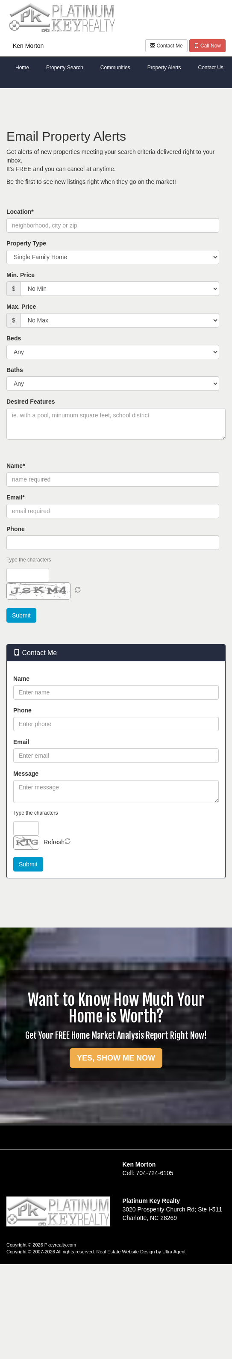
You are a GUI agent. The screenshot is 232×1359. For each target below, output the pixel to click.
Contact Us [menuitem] (210, 68)
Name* (15, 465)
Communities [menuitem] (115, 68)
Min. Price (20, 275)
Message (25, 773)
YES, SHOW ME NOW (116, 1058)
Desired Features (30, 401)
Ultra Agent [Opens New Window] (173, 1251)
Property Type (26, 243)
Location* (20, 211)
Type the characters (28, 560)
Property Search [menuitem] (64, 68)
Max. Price (21, 306)
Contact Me (166, 46)
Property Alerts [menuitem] (164, 68)
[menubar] (116, 68)
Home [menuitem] (22, 68)
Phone (15, 529)
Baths (14, 369)
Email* (15, 497)
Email (21, 742)
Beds (13, 338)
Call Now (207, 46)
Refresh (54, 842)
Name (21, 678)
